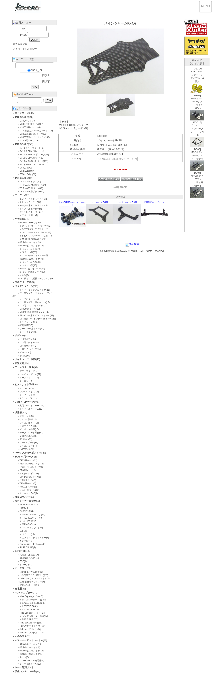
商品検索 (132, 244)
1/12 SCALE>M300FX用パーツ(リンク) (118, 159)
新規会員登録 (20, 44)
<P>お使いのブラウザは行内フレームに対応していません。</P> (197, 149)
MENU (205, 6)
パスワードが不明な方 (25, 49)
